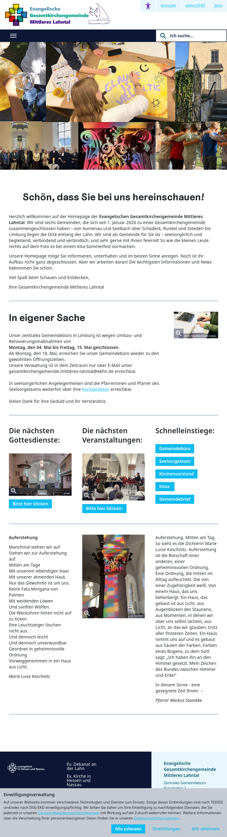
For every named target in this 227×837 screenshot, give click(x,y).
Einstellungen (166, 829)
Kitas (165, 486)
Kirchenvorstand (176, 474)
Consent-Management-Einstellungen (69, 812)
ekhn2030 (195, 6)
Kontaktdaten (95, 389)
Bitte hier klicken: (104, 508)
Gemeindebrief (174, 499)
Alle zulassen (128, 829)
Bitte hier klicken (30, 504)
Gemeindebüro (174, 448)
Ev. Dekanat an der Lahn (81, 766)
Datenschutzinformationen (157, 818)
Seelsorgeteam (174, 461)
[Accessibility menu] (148, 6)
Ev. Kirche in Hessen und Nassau (79, 780)
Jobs (218, 6)
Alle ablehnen (206, 829)
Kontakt (168, 6)
